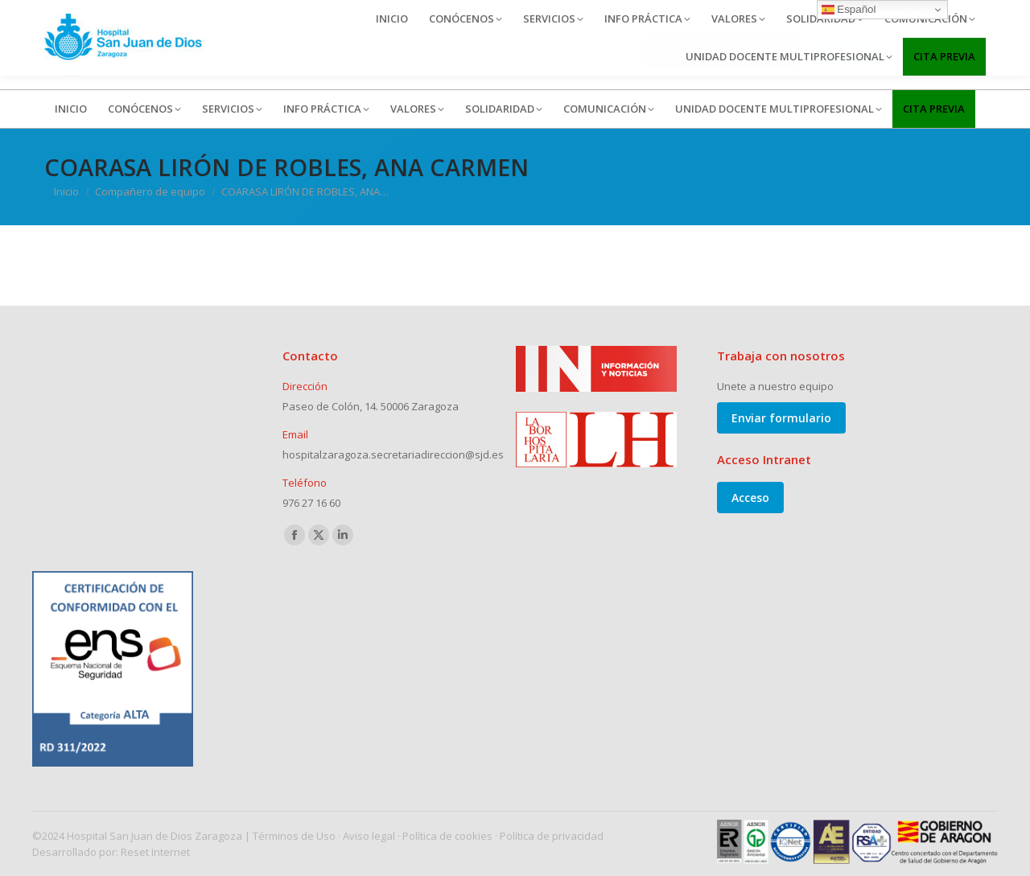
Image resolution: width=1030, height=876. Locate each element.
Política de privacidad (552, 836)
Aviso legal (369, 836)
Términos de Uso (294, 836)
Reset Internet (155, 852)
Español (849, 9)
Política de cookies (447, 836)
